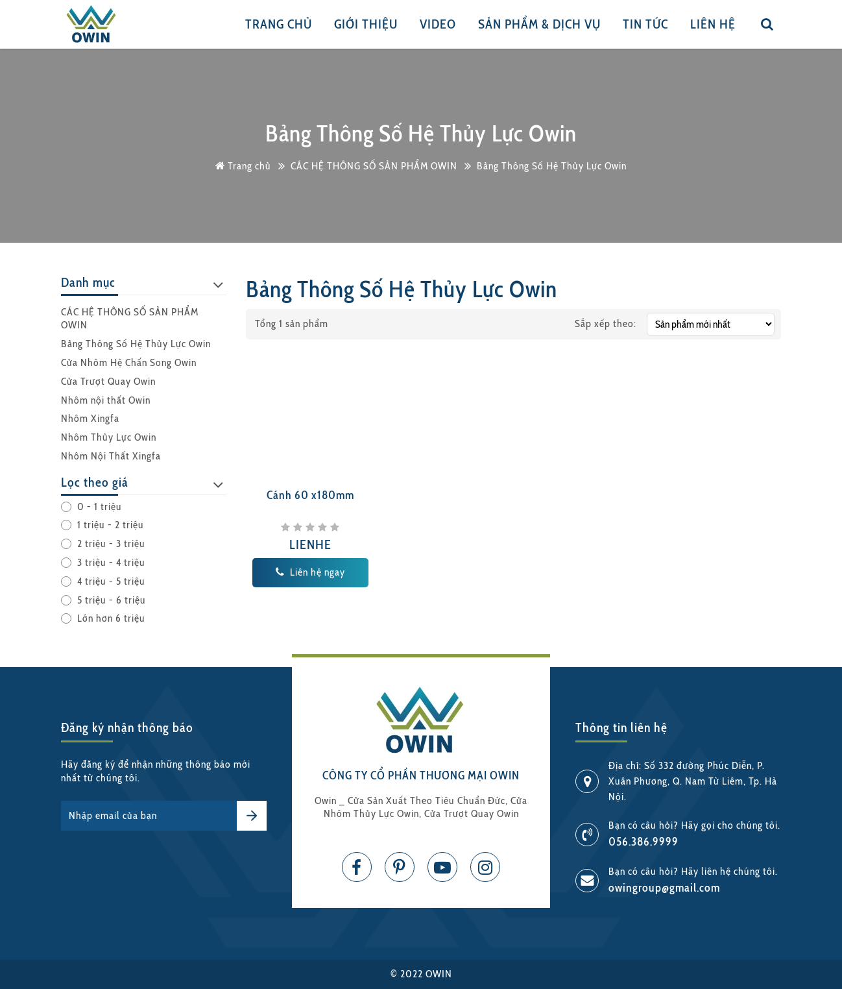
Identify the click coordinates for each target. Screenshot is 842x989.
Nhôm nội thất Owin (105, 400)
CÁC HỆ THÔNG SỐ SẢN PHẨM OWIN (129, 319)
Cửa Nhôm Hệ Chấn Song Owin (129, 362)
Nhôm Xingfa (90, 418)
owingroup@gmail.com (664, 888)
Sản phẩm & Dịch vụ (539, 24)
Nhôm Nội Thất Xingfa (111, 456)
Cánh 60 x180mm (310, 495)
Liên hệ (713, 24)
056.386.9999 (643, 842)
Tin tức (645, 24)
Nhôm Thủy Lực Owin (108, 437)
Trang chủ (278, 24)
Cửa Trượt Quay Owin (108, 381)
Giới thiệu (366, 24)
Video (438, 24)
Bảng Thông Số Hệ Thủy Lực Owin (136, 343)
